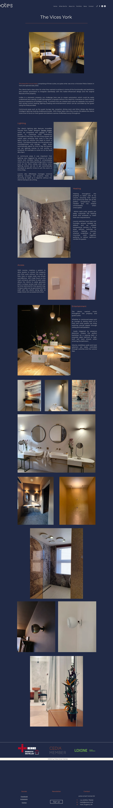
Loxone (41, 132)
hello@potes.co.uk (86, 802)
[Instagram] (105, 6)
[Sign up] (56, 802)
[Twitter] (102, 6)
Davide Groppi (46, 130)
